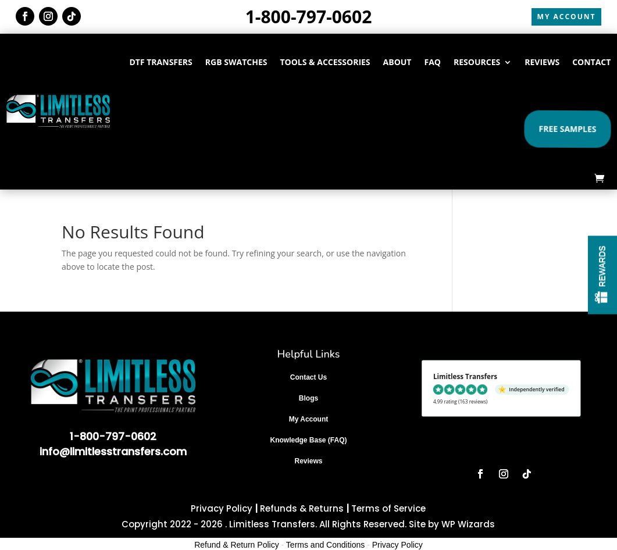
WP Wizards (468, 524)
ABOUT (397, 61)
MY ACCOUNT (566, 17)
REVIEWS (542, 61)
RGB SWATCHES (236, 61)
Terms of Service (388, 508)
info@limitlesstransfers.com (113, 451)
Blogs (308, 398)
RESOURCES (477, 61)
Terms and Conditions (325, 544)
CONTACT (591, 61)
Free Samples (567, 128)
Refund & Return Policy (236, 544)
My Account (309, 419)
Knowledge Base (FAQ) (308, 440)
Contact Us (308, 377)
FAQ (432, 61)
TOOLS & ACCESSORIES (325, 61)
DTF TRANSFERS (160, 61)
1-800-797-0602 (308, 16)
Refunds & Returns (302, 508)
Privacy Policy (221, 508)
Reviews (308, 461)
